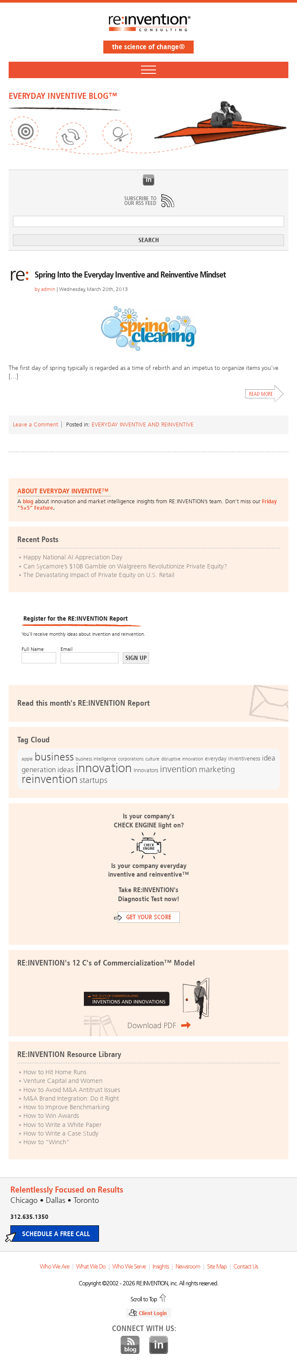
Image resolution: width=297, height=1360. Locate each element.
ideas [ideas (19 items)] (65, 770)
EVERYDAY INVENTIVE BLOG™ (63, 96)
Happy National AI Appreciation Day (72, 557)
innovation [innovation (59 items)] (104, 767)
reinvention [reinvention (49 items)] (50, 779)
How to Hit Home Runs (54, 1072)
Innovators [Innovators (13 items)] (146, 770)
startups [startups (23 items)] (93, 780)
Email (67, 649)
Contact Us (245, 1266)
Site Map (217, 1266)
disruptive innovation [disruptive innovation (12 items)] (182, 759)
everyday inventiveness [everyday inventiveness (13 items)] (232, 758)
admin (48, 289)
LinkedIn (149, 180)
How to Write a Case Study (61, 1133)
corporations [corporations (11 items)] (131, 759)
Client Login (153, 1313)
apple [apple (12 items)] (27, 759)
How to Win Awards (51, 1116)
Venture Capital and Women (62, 1081)
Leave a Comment (35, 424)
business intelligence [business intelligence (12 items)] (96, 759)
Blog (130, 1345)
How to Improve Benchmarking (66, 1107)
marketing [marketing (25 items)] (217, 769)
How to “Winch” (46, 1142)
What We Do (90, 1266)
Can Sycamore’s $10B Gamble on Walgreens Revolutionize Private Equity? (125, 566)
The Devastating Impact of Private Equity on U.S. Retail (98, 575)
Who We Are (54, 1266)
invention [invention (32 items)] (178, 769)
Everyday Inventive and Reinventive (143, 424)
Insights (161, 1266)
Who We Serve (129, 1266)
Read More (264, 394)
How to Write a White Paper (62, 1125)
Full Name (33, 649)
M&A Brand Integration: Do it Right (71, 1098)
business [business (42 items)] (54, 757)
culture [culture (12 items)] (152, 759)
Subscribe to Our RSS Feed (149, 200)
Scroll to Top (144, 1299)
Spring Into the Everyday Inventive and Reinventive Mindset (130, 274)
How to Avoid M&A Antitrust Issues (71, 1090)
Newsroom (188, 1266)
